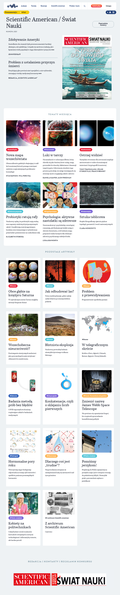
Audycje (24, 6)
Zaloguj (108, 6)
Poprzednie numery (103, 24)
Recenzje (44, 6)
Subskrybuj (96, 6)
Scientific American (58, 6)
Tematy (33, 6)
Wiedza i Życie (74, 6)
